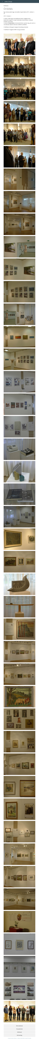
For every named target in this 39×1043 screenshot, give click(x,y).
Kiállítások (6, 5)
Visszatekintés (19, 1029)
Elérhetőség (19, 1035)
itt (23, 27)
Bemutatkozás (19, 1025)
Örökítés (8, 8)
